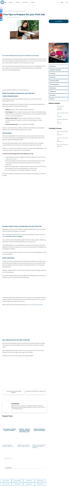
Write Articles (40, 484)
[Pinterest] (1, 15)
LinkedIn (14, 159)
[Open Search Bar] (58, 2)
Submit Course (5, 484)
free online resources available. (14, 236)
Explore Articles (40, 480)
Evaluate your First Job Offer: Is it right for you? (36, 391)
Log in (67, 2)
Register (62, 2)
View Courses (6, 480)
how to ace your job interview (35, 304)
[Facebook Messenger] (1, 19)
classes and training (33, 61)
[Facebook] (1, 10)
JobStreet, (42, 157)
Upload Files (29, 484)
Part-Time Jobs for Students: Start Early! (10, 441)
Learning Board (17, 480)
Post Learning (17, 484)
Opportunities (26, 2)
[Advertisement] (34, 7)
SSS (21, 124)
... (11, 410)
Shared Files (29, 480)
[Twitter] (1, 13)
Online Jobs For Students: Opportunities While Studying (39, 441)
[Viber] (1, 17)
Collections (11, 2)
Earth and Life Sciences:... (62, 144)
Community (34, 2)
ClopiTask (19, 2)
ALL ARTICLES (58, 21)
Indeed (7, 159)
